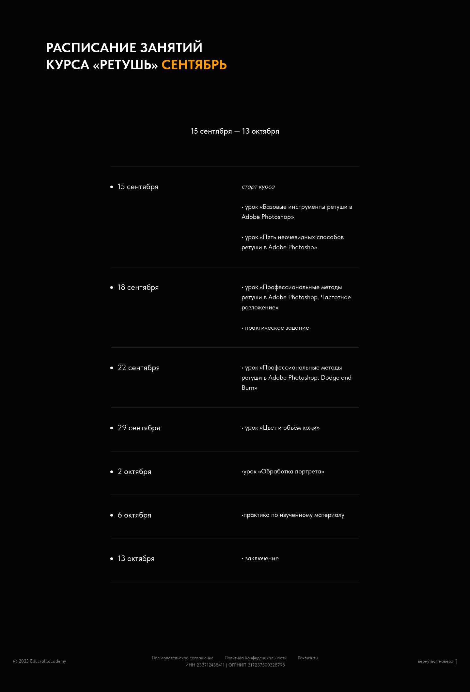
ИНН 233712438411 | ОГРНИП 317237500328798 (235, 664)
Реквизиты (308, 657)
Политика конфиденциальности (256, 657)
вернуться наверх (437, 661)
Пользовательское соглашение (182, 657)
